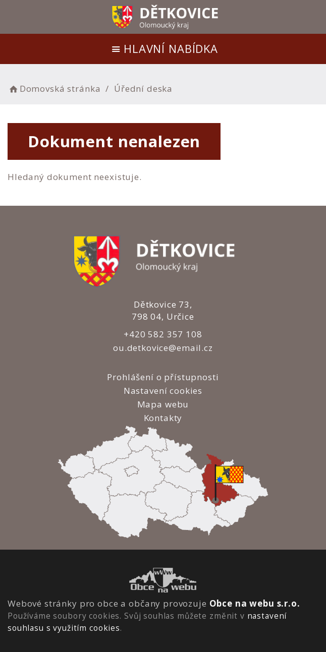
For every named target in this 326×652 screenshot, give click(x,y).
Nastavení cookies (163, 390)
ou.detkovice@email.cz (163, 347)
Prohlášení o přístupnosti (163, 377)
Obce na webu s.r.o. (254, 603)
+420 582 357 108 (163, 334)
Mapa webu (163, 404)
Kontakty (162, 418)
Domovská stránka (54, 88)
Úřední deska (143, 88)
